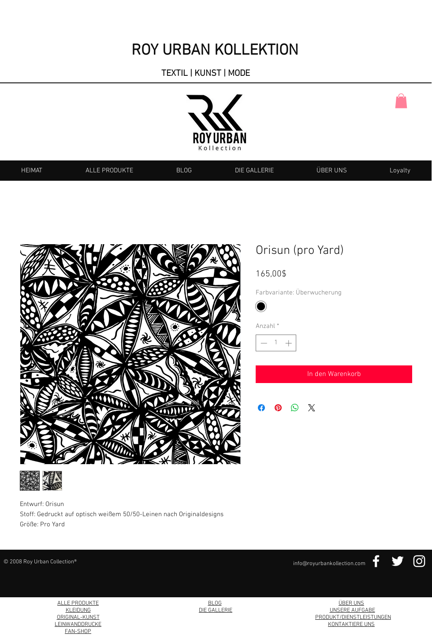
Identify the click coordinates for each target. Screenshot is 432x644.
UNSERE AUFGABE (352, 610)
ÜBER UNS (351, 603)
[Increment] (289, 343)
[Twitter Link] (398, 561)
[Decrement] (263, 343)
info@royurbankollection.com (329, 563)
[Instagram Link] (419, 561)
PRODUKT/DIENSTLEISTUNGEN (353, 617)
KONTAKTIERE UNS (351, 624)
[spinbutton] (276, 343)
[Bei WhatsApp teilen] (295, 407)
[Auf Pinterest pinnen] (278, 407)
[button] (401, 100)
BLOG (215, 603)
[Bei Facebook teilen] (261, 407)
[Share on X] (311, 407)
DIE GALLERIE (215, 610)
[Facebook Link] (376, 561)
